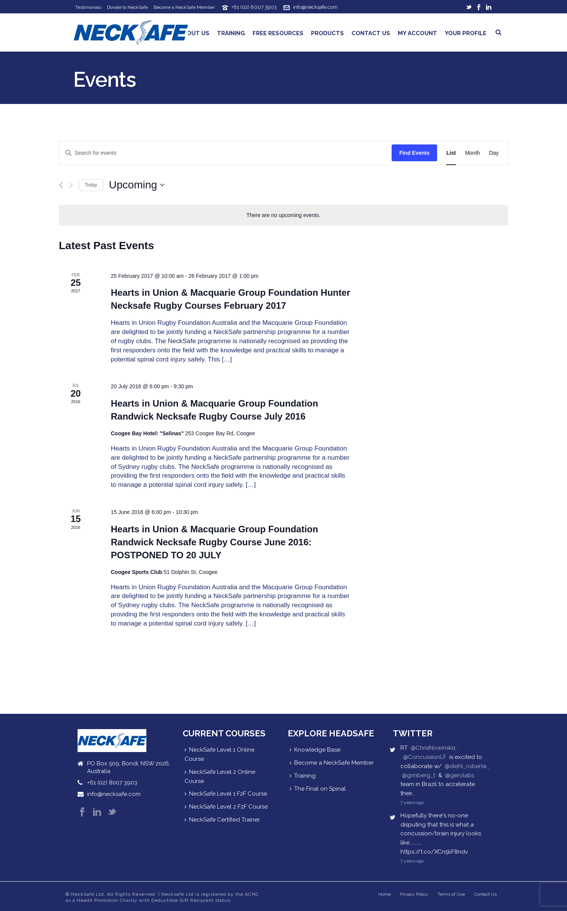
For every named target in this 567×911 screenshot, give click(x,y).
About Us (194, 33)
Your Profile (465, 33)
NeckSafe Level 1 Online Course (219, 754)
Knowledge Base (315, 749)
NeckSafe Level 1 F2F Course (226, 793)
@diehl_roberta (465, 766)
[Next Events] (71, 185)
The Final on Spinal (318, 788)
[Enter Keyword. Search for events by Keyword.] (225, 153)
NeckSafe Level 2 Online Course (220, 776)
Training (231, 33)
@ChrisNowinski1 (433, 747)
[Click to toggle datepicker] (136, 185)
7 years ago (412, 802)
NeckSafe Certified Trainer (222, 819)
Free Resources (278, 33)
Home (384, 894)
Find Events (414, 153)
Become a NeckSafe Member (332, 762)
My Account (417, 33)
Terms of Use (451, 894)
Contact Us (371, 33)
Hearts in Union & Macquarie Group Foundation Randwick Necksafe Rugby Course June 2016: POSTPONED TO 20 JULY (214, 542)
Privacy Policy (414, 894)
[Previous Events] (61, 185)
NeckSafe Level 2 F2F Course (226, 806)
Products (327, 33)
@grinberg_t (418, 775)
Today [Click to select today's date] (91, 185)
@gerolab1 (459, 775)
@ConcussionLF (424, 757)
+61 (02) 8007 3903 (254, 7)
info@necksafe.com (315, 7)
